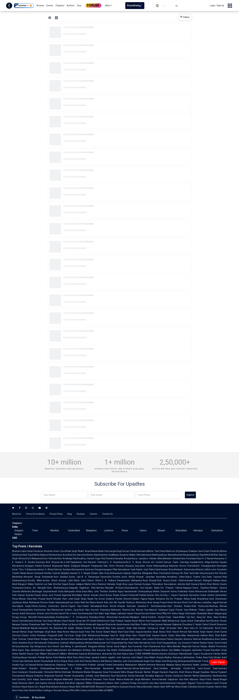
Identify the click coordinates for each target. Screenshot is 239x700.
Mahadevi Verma (150, 679)
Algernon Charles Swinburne (169, 676)
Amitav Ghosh (50, 580)
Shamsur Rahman (192, 639)
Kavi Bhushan (212, 621)
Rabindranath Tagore (189, 654)
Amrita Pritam (68, 639)
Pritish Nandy (212, 679)
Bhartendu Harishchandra (118, 624)
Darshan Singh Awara (155, 632)
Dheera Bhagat (192, 672)
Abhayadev (69, 591)
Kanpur (18, 534)
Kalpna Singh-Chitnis (27, 606)
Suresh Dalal (210, 668)
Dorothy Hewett (58, 613)
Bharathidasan (176, 569)
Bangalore (91, 530)
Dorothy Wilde (35, 580)
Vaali (133, 569)
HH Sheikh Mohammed (98, 621)
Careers (93, 514)
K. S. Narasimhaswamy (213, 558)
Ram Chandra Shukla (179, 606)
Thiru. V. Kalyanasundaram (31, 569)
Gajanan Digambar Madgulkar (138, 573)
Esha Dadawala (135, 661)
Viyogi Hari (81, 621)
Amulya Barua (130, 558)
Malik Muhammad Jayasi (174, 621)
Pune (35, 530)
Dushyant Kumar (128, 686)
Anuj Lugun (128, 584)
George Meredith (28, 617)
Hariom (218, 686)
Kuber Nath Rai (81, 602)
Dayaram (164, 672)
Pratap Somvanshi (139, 683)
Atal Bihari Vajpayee (75, 683)
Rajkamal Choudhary (182, 624)
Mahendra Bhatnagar (31, 591)
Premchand (160, 639)
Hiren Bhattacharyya (57, 588)
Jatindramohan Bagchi (41, 650)
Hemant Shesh (180, 602)
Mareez (96, 661)
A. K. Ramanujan (91, 577)
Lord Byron (99, 639)
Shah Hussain (153, 635)
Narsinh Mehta (191, 676)
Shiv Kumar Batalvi (100, 632)
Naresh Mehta (78, 624)
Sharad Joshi (43, 613)
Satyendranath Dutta (53, 591)
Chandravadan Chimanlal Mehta (45, 672)
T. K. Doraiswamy (79, 617)
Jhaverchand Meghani (51, 679)
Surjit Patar (84, 632)
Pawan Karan (41, 595)
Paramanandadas (46, 617)
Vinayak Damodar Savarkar (131, 606)
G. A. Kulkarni (109, 580)
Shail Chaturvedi (200, 606)
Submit (190, 494)
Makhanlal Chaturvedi (74, 679)
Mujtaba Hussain (69, 573)
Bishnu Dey (167, 650)
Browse (40, 5)
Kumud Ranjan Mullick (204, 646)
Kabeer (110, 683)
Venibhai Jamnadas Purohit (175, 668)
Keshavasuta (116, 573)
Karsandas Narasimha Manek (106, 668)
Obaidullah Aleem (205, 613)
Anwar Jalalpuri (76, 584)
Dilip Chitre (109, 566)
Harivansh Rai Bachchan (50, 628)
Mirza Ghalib (181, 686)
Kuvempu (40, 562)
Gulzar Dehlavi (207, 595)
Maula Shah (117, 632)
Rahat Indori (80, 580)
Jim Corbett (157, 562)
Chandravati (154, 646)
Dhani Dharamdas (108, 617)
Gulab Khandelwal (200, 599)
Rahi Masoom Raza (194, 679)
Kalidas (216, 580)
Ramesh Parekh (63, 676)
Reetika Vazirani (52, 573)
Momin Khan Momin (209, 584)
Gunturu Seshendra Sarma (53, 606)
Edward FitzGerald (129, 595)
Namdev (100, 588)
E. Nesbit (197, 624)
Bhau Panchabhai (162, 573)
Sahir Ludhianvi (121, 683)
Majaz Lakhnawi (118, 613)
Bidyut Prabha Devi (195, 577)
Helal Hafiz (133, 643)
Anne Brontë (110, 606)
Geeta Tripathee (201, 588)
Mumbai (54, 530)
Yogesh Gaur (75, 606)
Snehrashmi (81, 665)
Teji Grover (99, 599)
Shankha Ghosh (26, 643)
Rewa (125, 530)
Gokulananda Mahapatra (129, 580)
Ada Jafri (108, 602)
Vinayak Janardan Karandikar (151, 577)
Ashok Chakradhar (196, 621)
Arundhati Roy (69, 555)
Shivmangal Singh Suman (116, 551)
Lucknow (108, 530)
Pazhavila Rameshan (189, 595)
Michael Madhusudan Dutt (98, 643)
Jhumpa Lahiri (65, 580)
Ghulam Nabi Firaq (100, 573)
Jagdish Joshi (114, 657)
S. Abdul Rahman (53, 569)
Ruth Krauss (163, 580)
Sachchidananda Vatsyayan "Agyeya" (177, 683)
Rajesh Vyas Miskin (146, 657)
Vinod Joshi (73, 661)
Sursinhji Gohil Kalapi (28, 679)
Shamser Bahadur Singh (110, 584)
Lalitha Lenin (210, 569)
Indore (143, 530)
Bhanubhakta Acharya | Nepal (60, 686)
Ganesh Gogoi (93, 558)
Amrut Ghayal (60, 661)
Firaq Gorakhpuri (205, 683)
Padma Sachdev (175, 639)
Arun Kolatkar (61, 577)
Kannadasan (124, 569)
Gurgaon (18, 530)
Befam (40, 665)
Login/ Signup (218, 662)
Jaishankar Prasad (201, 650)
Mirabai (57, 621)
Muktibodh (25, 628)
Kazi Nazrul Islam (125, 654)
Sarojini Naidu (152, 588)
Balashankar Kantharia (211, 676)
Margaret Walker (26, 584)
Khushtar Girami (52, 551)
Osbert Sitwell (209, 624)
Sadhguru (48, 690)
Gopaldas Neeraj (209, 672)
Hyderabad (74, 530)
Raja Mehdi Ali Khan (209, 555)
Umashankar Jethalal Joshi (85, 676)
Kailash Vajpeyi (140, 599)
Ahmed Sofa (24, 558)
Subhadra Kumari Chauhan (201, 686)
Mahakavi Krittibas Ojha (84, 650)
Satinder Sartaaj (146, 628)
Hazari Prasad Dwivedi (138, 613)
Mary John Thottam (98, 591)
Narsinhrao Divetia (125, 676)
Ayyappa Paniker (33, 566)
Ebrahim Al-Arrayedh (94, 628)
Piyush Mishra (116, 679)
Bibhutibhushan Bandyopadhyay (183, 555)
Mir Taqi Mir (119, 602)
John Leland (148, 639)
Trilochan (119, 566)
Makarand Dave (108, 676)
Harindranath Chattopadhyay (138, 591)
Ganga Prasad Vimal (163, 602)
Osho (192, 628)
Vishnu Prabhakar (179, 591)
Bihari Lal (66, 624)
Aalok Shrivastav (28, 613)
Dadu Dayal (172, 617)
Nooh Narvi (84, 610)
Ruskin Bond (156, 613)
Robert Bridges (41, 639)
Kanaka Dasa (179, 558)
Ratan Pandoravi (35, 551)
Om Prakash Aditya (180, 599)
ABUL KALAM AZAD (85, 686)
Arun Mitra (166, 646)
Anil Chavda (86, 661)
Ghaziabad (181, 530)
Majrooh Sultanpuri (158, 610)
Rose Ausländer (153, 621)
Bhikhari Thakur (197, 610)
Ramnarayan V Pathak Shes (72, 668)
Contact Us (107, 514)
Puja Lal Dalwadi (28, 665)
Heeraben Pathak (36, 657)
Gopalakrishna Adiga (200, 562)
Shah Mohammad (91, 635)
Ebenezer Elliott (26, 683)
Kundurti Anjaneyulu (53, 566)
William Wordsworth (49, 654)
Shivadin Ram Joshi (63, 599)
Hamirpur (198, 530)
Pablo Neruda (121, 639)
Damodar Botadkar (144, 676)
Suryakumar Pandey (211, 654)
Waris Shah (214, 635)
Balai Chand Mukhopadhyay (154, 566)
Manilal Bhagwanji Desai (96, 672)
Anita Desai (81, 591)
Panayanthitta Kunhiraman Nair (35, 610)
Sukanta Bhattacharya (90, 654)
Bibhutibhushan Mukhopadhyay (152, 555)
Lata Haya (154, 683)
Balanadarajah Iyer (64, 602)
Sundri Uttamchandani (182, 580)
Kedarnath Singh (132, 679)
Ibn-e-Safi (65, 562)
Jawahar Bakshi (99, 657)
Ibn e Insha (71, 613)
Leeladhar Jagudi (210, 602)
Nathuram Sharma (120, 610)
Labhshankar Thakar (192, 657)
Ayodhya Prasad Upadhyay (147, 650)
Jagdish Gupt (212, 610)
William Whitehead (69, 654)
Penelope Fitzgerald (47, 635)
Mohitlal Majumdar (182, 646)
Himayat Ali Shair (180, 573)
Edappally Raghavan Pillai (82, 588)
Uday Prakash (116, 621)
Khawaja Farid (108, 635)
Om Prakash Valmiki (171, 588)
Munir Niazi (56, 632)
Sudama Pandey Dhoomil (119, 599)
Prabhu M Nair (148, 624)
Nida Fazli (111, 628)
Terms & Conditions (35, 514)
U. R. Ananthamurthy (118, 562)
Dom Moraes (195, 602)
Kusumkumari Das (24, 646)
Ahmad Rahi (186, 632)
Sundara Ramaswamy (73, 569)
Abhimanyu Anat (144, 602)
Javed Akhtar (128, 577)
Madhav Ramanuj (173, 657)
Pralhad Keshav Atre (149, 595)
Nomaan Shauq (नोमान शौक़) (67, 690)
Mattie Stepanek (161, 591)
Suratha (116, 577)
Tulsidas (153, 558)
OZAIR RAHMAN (143, 654)
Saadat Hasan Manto (134, 621)
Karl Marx (135, 624)
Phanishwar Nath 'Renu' (40, 624)
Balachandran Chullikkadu (106, 555)
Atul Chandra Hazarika (112, 558)
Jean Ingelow (41, 683)
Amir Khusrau (53, 562)
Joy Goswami (184, 643)
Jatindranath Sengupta (85, 646)
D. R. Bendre (28, 562)
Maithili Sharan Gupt (29, 654)
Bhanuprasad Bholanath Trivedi (193, 661)
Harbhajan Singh (42, 632)
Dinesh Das (58, 646)
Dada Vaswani (214, 577)
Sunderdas (124, 617)
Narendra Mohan (85, 555)
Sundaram (23, 672)
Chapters (59, 5)
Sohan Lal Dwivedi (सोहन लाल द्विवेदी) (96, 690)
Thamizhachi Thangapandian (201, 566)
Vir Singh (120, 635)
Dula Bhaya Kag (169, 661)
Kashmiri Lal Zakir (43, 584)
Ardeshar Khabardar (44, 676)
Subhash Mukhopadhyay (72, 643)
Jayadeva (143, 558)
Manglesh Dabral (138, 617)
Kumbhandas (62, 617)
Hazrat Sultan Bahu (171, 635)
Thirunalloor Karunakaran (164, 584)
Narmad (127, 668)
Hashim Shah (212, 632)
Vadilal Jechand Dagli (203, 665)
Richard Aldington (203, 580)
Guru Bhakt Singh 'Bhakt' (72, 551)
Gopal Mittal (33, 555)
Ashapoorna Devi (43, 646)
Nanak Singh (199, 632)
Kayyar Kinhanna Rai (158, 599)
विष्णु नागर (166, 613)
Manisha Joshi (120, 661)
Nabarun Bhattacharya (51, 555)
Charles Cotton (28, 635)
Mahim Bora (91, 584)
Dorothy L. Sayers (169, 595)
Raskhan (57, 624)
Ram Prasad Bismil (42, 599)
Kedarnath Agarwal (95, 624)
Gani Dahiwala (26, 661)
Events (49, 5)
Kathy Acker (135, 639)
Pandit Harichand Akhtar (141, 551)
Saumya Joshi (129, 657)
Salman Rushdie (26, 595)
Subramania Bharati (193, 569)
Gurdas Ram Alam (179, 628)
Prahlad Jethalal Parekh (100, 665)
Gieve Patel (203, 551)
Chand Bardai (68, 621)
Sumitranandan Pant (88, 613)
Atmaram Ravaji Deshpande (38, 577)
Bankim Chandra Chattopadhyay (37, 668)
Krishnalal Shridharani (72, 672)
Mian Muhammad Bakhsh (195, 635)
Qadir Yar (63, 635)
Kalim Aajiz (104, 613)
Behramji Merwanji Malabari (161, 665)
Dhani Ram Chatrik (135, 635)
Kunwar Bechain (56, 683)
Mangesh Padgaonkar (92, 566)
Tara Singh (47, 621)
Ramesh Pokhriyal (97, 562)
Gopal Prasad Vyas (178, 610)
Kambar (215, 562)
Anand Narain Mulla (94, 551)
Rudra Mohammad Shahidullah (204, 591)
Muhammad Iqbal (84, 639)
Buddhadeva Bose (211, 639)
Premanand (114, 672)
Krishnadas (190, 613)
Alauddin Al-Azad (114, 588)
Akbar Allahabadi (31, 602)
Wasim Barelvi (96, 602)
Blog (70, 514)
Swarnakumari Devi (134, 588)
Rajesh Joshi (142, 569)
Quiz (79, 5)
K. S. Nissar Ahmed (139, 562)
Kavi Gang (196, 617)
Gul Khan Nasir (210, 617)
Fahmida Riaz (55, 558)
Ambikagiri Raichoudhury (74, 558)
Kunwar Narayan (164, 624)
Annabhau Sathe (176, 577)
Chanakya (94, 617)
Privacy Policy (56, 514)
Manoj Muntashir (145, 686)
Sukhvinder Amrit (211, 628)
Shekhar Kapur (116, 591)
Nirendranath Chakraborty (47, 643)
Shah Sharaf (172, 632)
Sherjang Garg (132, 566)
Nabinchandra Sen (62, 650)
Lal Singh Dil (162, 628)
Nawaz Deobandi (35, 573)
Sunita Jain (75, 577)
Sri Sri (198, 628)
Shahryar (130, 602)
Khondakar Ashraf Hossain (85, 595)
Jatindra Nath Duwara (188, 584)
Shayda (160, 657)
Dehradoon (217, 530)
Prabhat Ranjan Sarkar (202, 643)
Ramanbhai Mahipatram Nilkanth (129, 665)
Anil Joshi (197, 668)
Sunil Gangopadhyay (167, 643)
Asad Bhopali (149, 580)
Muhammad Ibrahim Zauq (65, 610)
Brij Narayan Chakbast (187, 551)
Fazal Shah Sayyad (133, 632)
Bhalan (217, 657)
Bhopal (161, 530)
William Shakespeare (96, 683)
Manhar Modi (65, 657)
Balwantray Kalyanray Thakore (59, 665)
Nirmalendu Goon (147, 643)
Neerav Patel (52, 657)
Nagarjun (187, 588)
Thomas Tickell (25, 639)
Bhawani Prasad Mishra (107, 686)
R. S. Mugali (84, 573)
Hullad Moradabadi (92, 606)
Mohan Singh (26, 632)
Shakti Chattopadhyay (122, 650)
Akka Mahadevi (164, 558)
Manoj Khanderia (183, 665)
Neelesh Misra (36, 690)
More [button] (107, 5)
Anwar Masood (70, 632)
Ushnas (135, 668)
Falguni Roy (126, 646)
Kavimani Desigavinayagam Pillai (101, 569)
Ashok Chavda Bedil (43, 661)
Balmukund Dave (149, 668)
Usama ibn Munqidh (35, 588)
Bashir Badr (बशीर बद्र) (164, 686)
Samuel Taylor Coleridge (176, 562)
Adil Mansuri (107, 661)
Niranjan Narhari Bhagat (147, 672)
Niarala (34, 628)
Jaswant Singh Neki (126, 628)
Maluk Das (184, 617)
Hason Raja (23, 650)
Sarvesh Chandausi (100, 610)
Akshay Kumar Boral (108, 646)
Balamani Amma (177, 566)
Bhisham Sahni (19, 551)
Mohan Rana (25, 599)
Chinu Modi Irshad (81, 657)
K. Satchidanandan (157, 606)
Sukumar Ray (104, 650)
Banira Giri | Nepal (36, 686)
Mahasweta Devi (40, 558)
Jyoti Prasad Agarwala (59, 595)
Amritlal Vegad (60, 584)
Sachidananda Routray (30, 621)
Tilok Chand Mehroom (164, 551)
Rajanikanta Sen (79, 562)
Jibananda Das (109, 654)
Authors (71, 5)
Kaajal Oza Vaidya (152, 661)
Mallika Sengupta (182, 650)
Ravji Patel (208, 657)
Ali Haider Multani (73, 628)
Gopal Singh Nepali (83, 599)
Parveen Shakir (47, 602)
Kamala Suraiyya (142, 584)
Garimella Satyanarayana (201, 573)
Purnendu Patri (140, 646)
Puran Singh (74, 635)
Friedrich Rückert (156, 617)
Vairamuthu (106, 577)
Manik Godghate (72, 566)
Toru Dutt (109, 639)
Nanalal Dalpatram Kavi (171, 679)
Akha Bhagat (127, 672)
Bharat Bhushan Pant (96, 679)
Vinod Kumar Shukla (109, 595)
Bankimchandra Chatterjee (165, 654)
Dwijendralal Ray (119, 643)
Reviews (81, 514)
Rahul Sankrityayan (158, 569)
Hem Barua (54, 639)
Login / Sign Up (217, 5)
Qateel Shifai (94, 580)
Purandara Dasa (194, 558)
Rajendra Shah (176, 672)
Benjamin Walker (128, 555)
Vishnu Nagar (178, 613)
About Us (16, 514)
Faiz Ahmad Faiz (139, 610)
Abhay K (69, 646)
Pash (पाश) (23, 690)
